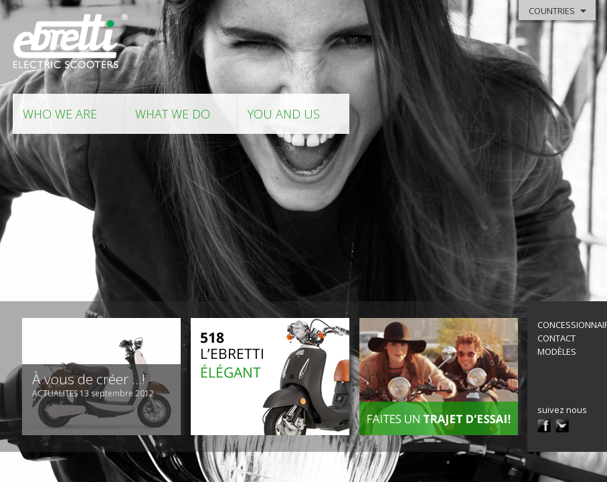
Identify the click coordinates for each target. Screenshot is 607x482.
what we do (172, 114)
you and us (284, 114)
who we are (60, 114)
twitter (562, 425)
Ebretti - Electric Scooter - (71, 41)
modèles (556, 351)
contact (556, 338)
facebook (544, 425)
